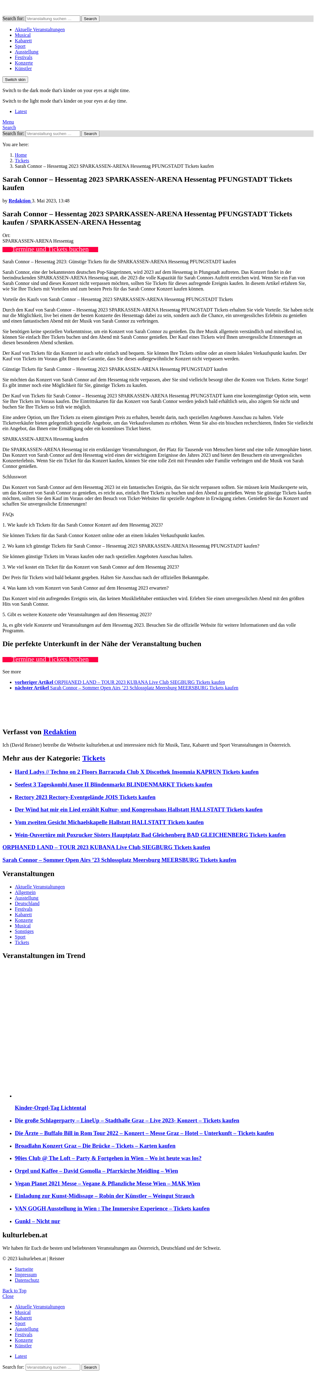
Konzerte (24, 63)
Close (8, 1296)
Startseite (24, 1269)
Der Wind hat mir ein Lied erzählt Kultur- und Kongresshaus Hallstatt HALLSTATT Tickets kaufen (139, 809)
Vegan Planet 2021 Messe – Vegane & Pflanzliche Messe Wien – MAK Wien (107, 1183)
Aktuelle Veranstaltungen (40, 29)
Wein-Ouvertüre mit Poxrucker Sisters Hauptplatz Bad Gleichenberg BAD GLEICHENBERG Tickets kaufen (150, 835)
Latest (21, 111)
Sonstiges (24, 931)
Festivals (23, 57)
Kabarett (23, 40)
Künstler (23, 68)
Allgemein (25, 892)
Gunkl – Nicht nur (37, 1221)
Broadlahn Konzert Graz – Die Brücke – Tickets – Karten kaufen (95, 1145)
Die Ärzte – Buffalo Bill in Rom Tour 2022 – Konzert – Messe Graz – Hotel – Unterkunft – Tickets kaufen (144, 1133)
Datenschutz (27, 1280)
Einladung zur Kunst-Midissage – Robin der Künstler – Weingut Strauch (104, 1196)
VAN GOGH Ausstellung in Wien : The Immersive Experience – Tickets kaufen (112, 1208)
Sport (20, 46)
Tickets (93, 758)
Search (90, 18)
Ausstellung (26, 51)
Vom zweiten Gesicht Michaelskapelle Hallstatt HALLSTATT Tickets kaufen (109, 822)
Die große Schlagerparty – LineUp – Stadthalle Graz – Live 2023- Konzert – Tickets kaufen (127, 1120)
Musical (23, 35)
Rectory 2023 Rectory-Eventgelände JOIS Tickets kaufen (85, 797)
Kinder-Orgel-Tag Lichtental (50, 1107)
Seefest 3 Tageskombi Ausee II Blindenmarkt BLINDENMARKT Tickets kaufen (113, 784)
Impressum (26, 1274)
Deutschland (27, 903)
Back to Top (14, 1290)
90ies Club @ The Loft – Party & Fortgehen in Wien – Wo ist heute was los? (108, 1158)
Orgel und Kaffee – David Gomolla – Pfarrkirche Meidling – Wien (96, 1170)
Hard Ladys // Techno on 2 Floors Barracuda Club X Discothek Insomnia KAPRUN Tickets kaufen (137, 772)
